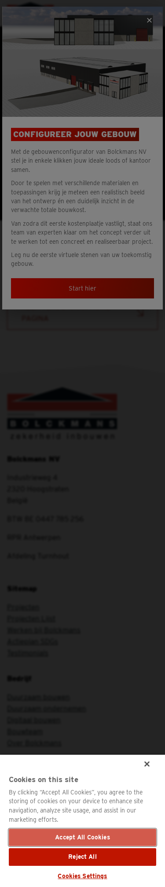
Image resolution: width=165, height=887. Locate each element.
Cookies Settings (82, 876)
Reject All (82, 856)
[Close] (147, 764)
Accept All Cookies (82, 837)
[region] (82, 821)
